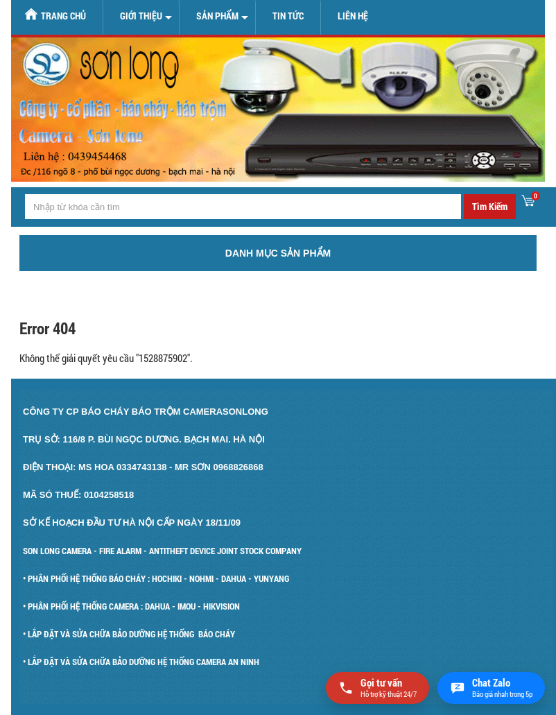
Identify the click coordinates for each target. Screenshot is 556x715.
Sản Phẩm (217, 15)
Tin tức (288, 15)
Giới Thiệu (141, 15)
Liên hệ (353, 15)
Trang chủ (55, 15)
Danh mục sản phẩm (278, 253)
